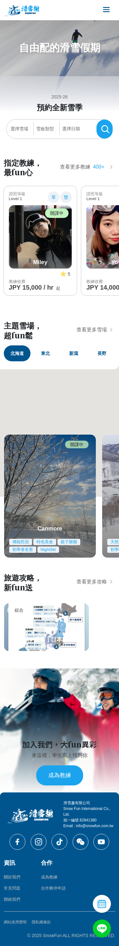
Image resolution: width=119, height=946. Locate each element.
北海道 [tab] (17, 353)
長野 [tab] (101, 353)
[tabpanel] (59, 496)
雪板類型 (45, 128)
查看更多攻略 (94, 581)
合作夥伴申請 (53, 888)
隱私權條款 (41, 922)
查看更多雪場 (94, 329)
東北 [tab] (45, 353)
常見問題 (12, 888)
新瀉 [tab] (73, 353)
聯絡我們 (12, 899)
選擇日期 (71, 128)
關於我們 (12, 877)
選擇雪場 (19, 128)
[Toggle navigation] (106, 10)
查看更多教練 (86, 167)
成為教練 (59, 775)
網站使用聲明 (15, 922)
